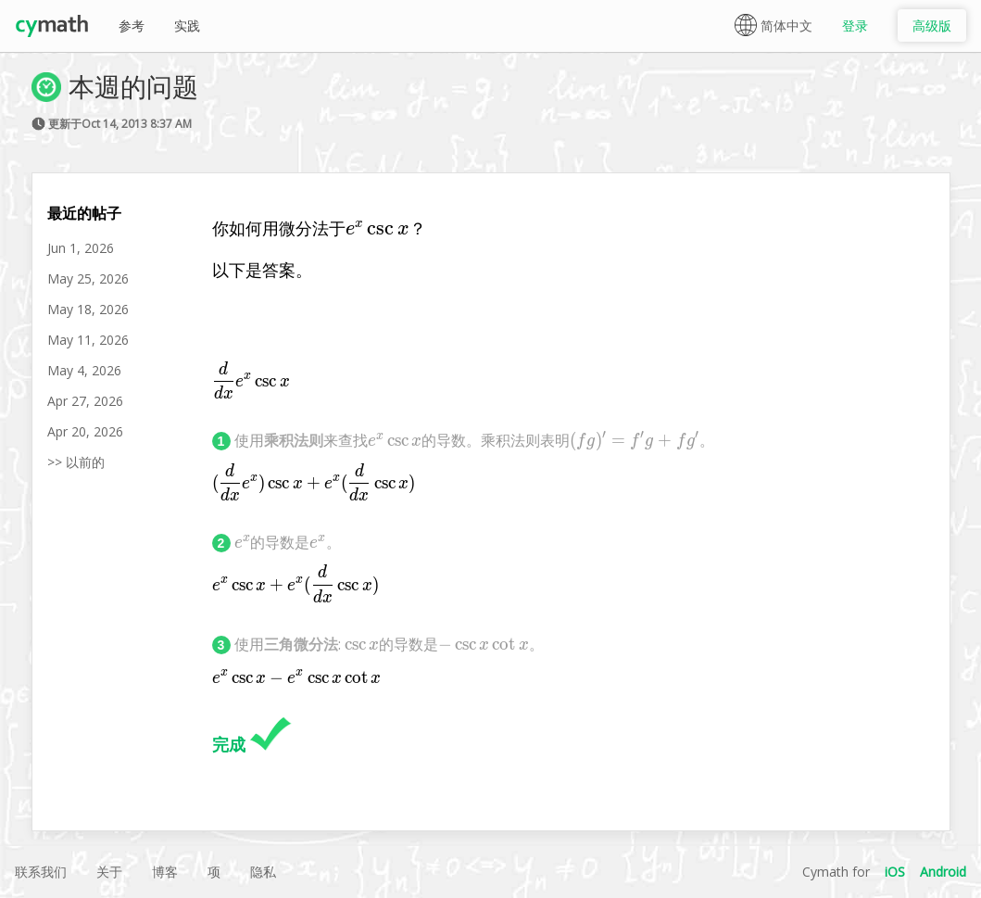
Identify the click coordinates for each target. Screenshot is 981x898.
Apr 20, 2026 (85, 431)
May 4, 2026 (84, 370)
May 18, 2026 (88, 309)
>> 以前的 (76, 462)
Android (943, 871)
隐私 (263, 871)
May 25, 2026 (88, 278)
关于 (109, 871)
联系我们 (41, 871)
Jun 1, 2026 (80, 248)
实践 (187, 25)
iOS (895, 871)
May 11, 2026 (88, 339)
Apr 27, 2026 (85, 401)
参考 (132, 25)
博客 (165, 871)
